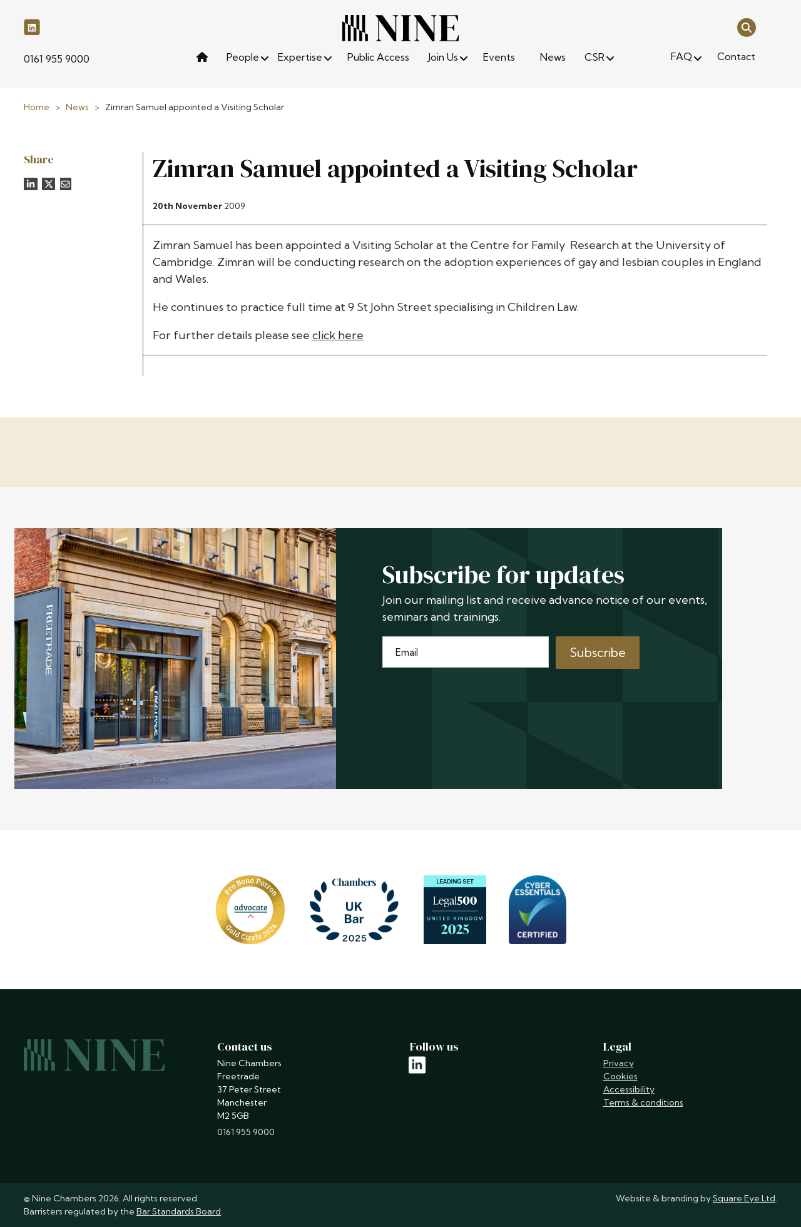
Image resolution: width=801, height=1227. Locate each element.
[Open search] (747, 26)
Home (36, 107)
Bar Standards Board (178, 1211)
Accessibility (629, 1089)
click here (338, 335)
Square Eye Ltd (744, 1198)
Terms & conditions (643, 1102)
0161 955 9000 (56, 59)
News (77, 107)
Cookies (620, 1076)
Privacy (618, 1063)
